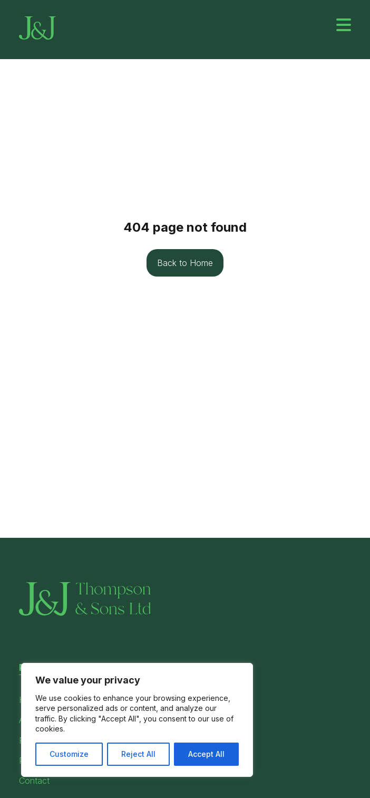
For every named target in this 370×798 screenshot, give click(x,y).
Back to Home (185, 263)
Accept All (206, 753)
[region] (137, 720)
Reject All (138, 753)
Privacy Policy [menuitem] (212, 719)
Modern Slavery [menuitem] (215, 740)
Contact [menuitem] (34, 780)
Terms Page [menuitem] (207, 699)
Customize (69, 753)
